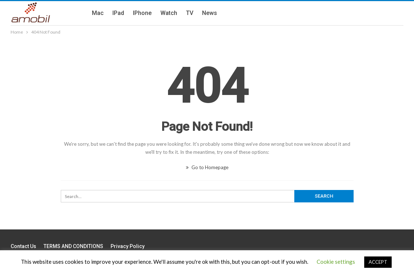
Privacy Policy (128, 246)
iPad (118, 12)
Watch (168, 12)
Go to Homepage (207, 167)
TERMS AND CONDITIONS (73, 246)
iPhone (142, 12)
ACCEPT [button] (378, 262)
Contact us (23, 246)
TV (189, 12)
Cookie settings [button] (336, 261)
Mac (98, 12)
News (209, 12)
